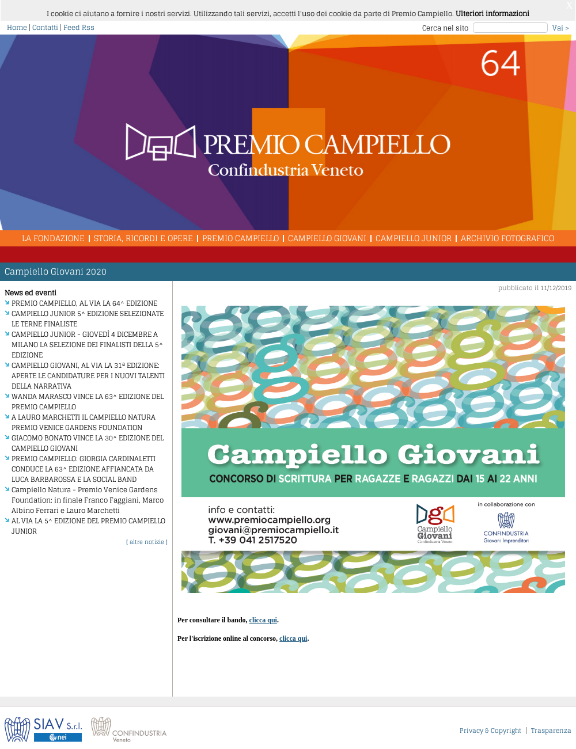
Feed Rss (78, 23)
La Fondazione (53, 234)
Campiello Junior (414, 234)
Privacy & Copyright (490, 727)
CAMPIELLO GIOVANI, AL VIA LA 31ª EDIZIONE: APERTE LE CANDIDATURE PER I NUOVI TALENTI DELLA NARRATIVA (88, 371)
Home (17, 23)
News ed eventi (30, 288)
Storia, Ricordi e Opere (143, 234)
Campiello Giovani (327, 234)
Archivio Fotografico (507, 234)
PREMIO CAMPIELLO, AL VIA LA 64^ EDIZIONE (84, 299)
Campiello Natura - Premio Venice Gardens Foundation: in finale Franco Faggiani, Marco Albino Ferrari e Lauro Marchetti (88, 496)
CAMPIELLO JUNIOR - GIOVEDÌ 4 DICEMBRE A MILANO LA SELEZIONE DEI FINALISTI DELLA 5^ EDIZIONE (87, 340)
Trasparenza (551, 727)
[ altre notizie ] (147, 537)
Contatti (45, 23)
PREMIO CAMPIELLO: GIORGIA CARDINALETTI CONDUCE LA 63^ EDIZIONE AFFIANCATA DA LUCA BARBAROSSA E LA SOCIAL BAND (84, 465)
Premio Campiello (240, 234)
